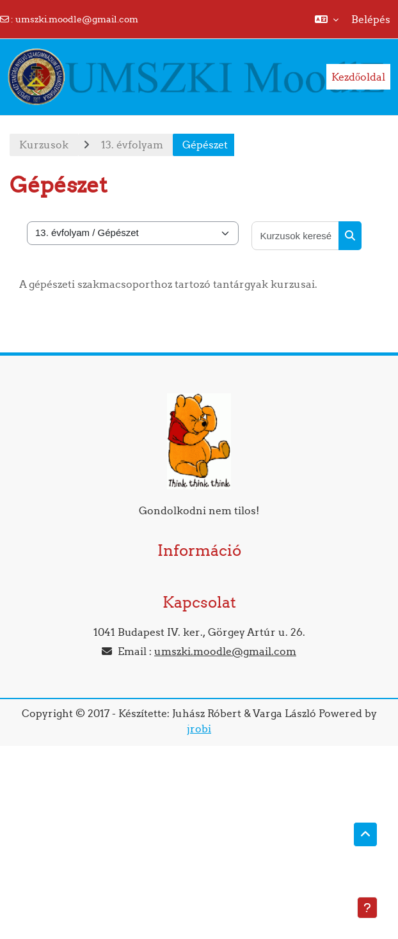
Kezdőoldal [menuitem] (358, 76)
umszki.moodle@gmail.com (76, 19)
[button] (326, 19)
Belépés (370, 19)
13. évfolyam (132, 144)
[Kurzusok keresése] (295, 235)
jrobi (199, 728)
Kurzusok (43, 144)
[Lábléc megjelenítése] (367, 908)
